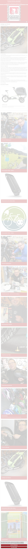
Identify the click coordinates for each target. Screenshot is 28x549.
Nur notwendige (14, 545)
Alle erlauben (14, 547)
